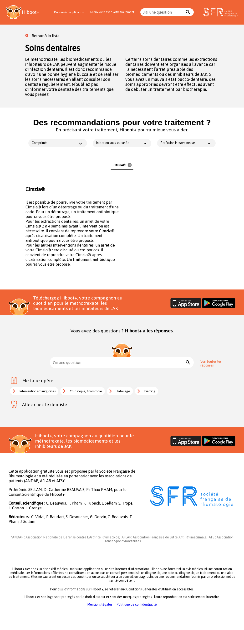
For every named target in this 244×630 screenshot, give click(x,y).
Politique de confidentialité (137, 604)
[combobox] (163, 12)
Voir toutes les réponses (211, 363)
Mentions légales (99, 604)
